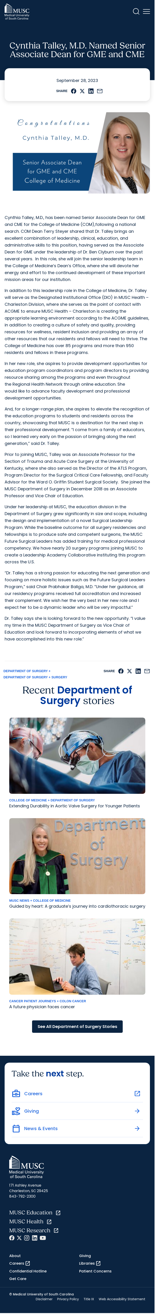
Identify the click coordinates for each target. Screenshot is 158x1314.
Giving (85, 1255)
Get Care (17, 1278)
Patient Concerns (95, 1271)
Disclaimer (44, 1299)
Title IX (88, 1299)
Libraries (90, 1263)
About (15, 1255)
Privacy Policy (68, 1299)
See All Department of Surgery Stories (77, 1026)
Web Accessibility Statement (122, 1299)
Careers (19, 1263)
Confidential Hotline (28, 1271)
